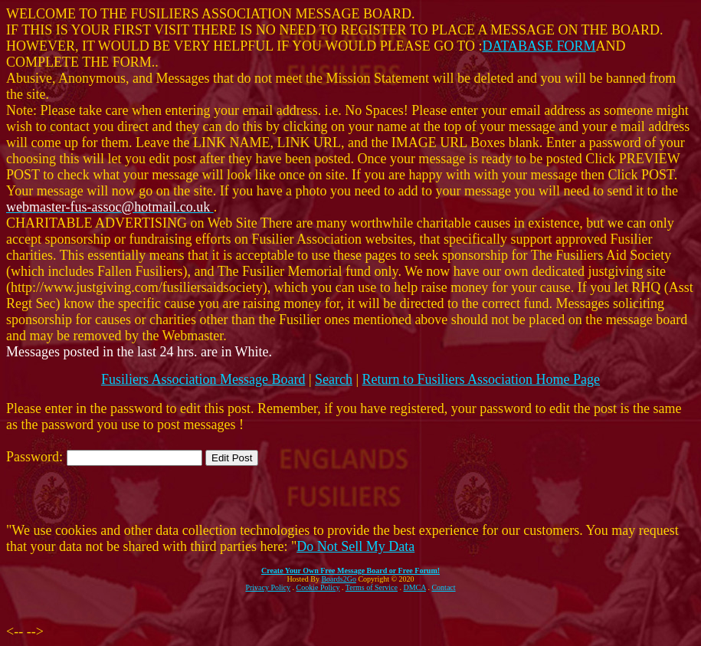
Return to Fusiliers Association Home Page (481, 379)
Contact (443, 587)
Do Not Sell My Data (355, 546)
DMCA (415, 587)
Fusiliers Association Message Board (203, 379)
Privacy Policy (267, 587)
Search (333, 379)
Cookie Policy (318, 587)
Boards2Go (338, 579)
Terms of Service (372, 587)
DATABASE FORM (539, 46)
